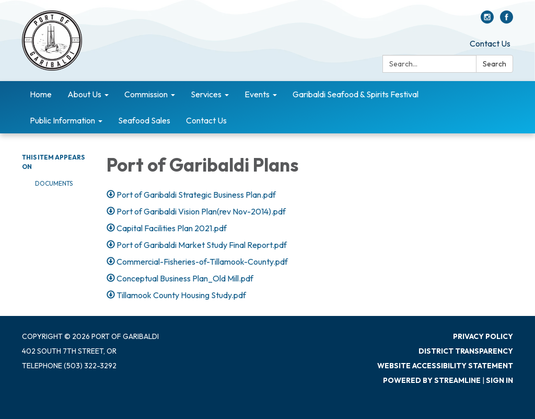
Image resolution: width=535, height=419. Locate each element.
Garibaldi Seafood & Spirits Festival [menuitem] (355, 94)
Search (494, 64)
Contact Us (490, 43)
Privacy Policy (483, 336)
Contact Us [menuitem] (206, 120)
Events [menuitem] (257, 94)
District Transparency (465, 351)
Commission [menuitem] (146, 94)
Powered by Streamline (432, 380)
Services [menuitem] (206, 94)
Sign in (499, 380)
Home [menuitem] (41, 94)
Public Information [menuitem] (62, 120)
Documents (54, 183)
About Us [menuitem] (84, 94)
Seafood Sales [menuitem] (144, 120)
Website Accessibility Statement (445, 365)
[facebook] (506, 20)
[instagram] (487, 20)
